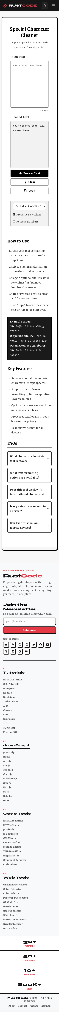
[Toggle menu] (53, 5)
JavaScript (9, 751)
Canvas (7, 709)
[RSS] (13, 643)
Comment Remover (14, 859)
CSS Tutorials (11, 683)
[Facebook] (40, 643)
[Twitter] (34, 643)
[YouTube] (6, 643)
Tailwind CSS (10, 700)
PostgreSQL (10, 731)
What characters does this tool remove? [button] (29, 458)
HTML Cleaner (12, 824)
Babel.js (7, 795)
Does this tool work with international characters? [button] (29, 491)
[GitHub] (20, 643)
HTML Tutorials (12, 678)
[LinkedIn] (47, 643)
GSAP (6, 799)
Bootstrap (9, 696)
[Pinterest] (13, 650)
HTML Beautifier (13, 819)
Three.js (8, 769)
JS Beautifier (10, 832)
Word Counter (11, 905)
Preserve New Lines (28, 214)
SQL (5, 722)
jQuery (7, 782)
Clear (29, 182)
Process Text (29, 173)
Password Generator (15, 896)
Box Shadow (10, 927)
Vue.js (6, 764)
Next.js (7, 786)
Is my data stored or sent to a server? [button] (29, 508)
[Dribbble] (20, 650)
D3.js (6, 790)
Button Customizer (14, 918)
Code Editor (10, 863)
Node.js (7, 691)
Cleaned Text (20, 117)
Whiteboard (10, 914)
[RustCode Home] (19, 5)
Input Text (18, 57)
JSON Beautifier (12, 846)
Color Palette (11, 892)
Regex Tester (11, 854)
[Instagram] (27, 643)
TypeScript (10, 726)
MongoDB (9, 687)
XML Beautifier (12, 850)
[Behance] (27, 650)
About (11, 1005)
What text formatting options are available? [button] (29, 474)
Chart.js (7, 773)
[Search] (45, 5)
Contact (22, 1005)
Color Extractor (12, 888)
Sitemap (46, 1005)
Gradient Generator (15, 883)
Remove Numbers (27, 221)
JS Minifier (9, 828)
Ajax (5, 705)
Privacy (33, 1005)
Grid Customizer (13, 923)
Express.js (9, 718)
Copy (29, 190)
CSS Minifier (10, 837)
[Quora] (6, 650)
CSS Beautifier (11, 841)
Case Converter (12, 910)
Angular (8, 760)
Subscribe (30, 629)
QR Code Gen (10, 901)
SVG (5, 713)
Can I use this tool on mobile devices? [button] (29, 524)
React (6, 755)
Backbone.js (10, 777)
